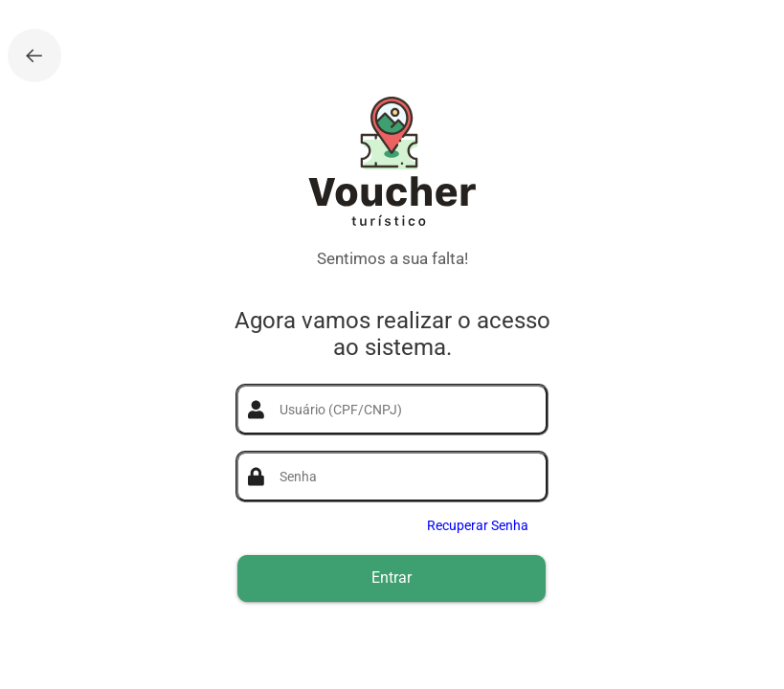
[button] (391, 578)
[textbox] (403, 409)
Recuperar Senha (477, 525)
